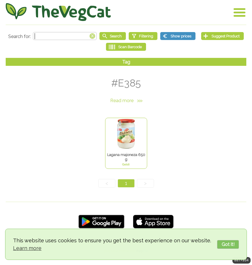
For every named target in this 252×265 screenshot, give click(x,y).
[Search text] (65, 36)
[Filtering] (143, 36)
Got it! (228, 244)
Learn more (27, 248)
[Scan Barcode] (126, 47)
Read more (126, 100)
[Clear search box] (92, 35)
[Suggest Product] (222, 36)
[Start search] (112, 36)
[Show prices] (177, 36)
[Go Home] (58, 12)
